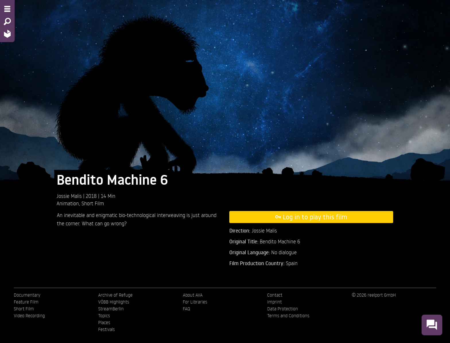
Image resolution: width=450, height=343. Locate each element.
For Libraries (195, 302)
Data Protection (282, 309)
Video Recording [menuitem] (29, 315)
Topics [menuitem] (104, 315)
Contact (274, 295)
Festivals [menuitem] (106, 329)
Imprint (274, 302)
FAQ (186, 309)
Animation (68, 203)
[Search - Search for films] (7, 21)
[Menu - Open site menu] (7, 9)
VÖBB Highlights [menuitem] (113, 302)
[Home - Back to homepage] (7, 34)
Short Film (93, 203)
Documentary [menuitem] (27, 295)
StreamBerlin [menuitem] (111, 309)
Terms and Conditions (288, 315)
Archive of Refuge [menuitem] (115, 295)
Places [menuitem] (104, 322)
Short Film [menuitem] (24, 309)
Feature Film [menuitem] (26, 302)
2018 (92, 195)
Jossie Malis (70, 195)
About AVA (193, 295)
